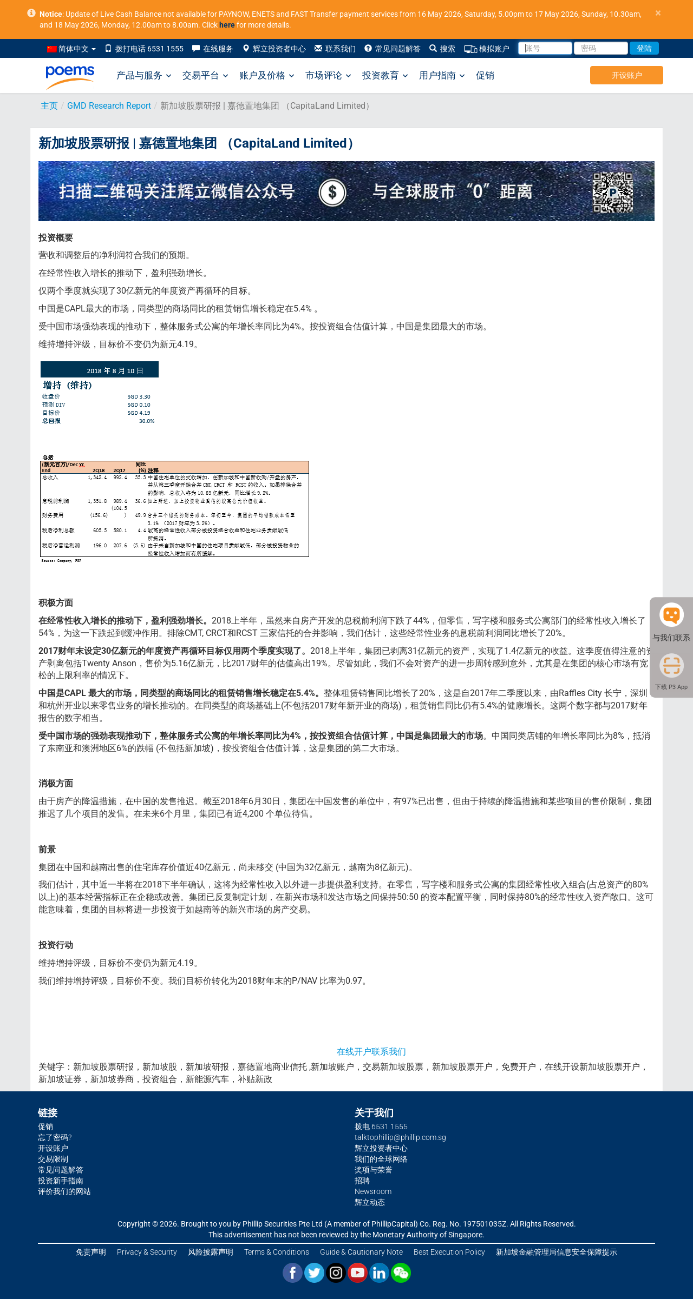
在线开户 (354, 1051)
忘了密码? (54, 1137)
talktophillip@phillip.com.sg (400, 1137)
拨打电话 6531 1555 (144, 48)
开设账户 (627, 75)
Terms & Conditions (276, 1252)
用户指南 (442, 75)
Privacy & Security (147, 1252)
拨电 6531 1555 (381, 1126)
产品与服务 (144, 75)
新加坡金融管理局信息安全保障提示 (556, 1252)
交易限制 (53, 1159)
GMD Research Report (109, 106)
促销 (485, 75)
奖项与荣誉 (374, 1169)
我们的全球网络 (381, 1159)
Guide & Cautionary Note (361, 1252)
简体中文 (71, 48)
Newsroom (373, 1191)
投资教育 (385, 75)
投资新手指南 (60, 1180)
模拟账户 (486, 49)
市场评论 (328, 75)
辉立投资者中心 (274, 48)
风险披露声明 (210, 1252)
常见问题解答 (392, 48)
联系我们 (335, 48)
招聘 (362, 1180)
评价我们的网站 (64, 1191)
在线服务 (212, 48)
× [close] (658, 13)
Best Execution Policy (449, 1252)
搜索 (442, 48)
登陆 (644, 48)
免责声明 (91, 1252)
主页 (49, 106)
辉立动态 (370, 1202)
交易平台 (205, 75)
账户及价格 (267, 75)
